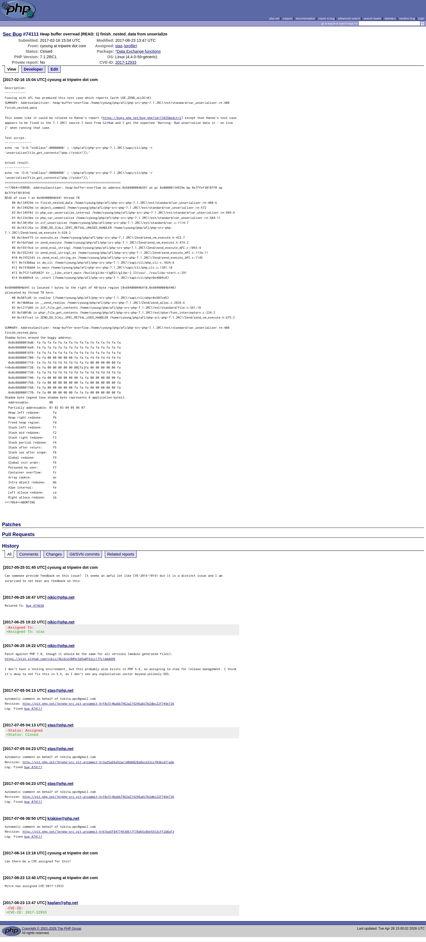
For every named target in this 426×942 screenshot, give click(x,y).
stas (118, 46)
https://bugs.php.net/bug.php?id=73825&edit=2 (142, 117)
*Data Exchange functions (138, 51)
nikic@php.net (61, 597)
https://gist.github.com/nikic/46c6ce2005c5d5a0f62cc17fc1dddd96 (60, 660)
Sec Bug (12, 34)
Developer (33, 69)
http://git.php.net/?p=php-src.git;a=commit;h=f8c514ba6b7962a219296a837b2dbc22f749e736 (98, 705)
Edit (54, 69)
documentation (305, 18)
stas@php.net (60, 692)
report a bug (326, 18)
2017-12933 (125, 62)
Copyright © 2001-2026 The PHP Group (51, 933)
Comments (28, 554)
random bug (407, 18)
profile (130, 46)
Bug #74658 (35, 605)
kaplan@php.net (62, 906)
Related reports (120, 554)
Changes (54, 554)
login (421, 18)
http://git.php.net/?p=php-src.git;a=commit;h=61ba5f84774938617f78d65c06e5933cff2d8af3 (98, 835)
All (9, 554)
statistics (390, 18)
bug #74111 (33, 710)
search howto (372, 18)
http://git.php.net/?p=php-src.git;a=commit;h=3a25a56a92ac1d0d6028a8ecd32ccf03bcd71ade (98, 765)
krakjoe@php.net (63, 822)
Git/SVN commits (84, 554)
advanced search (349, 18)
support (287, 18)
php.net (274, 18)
